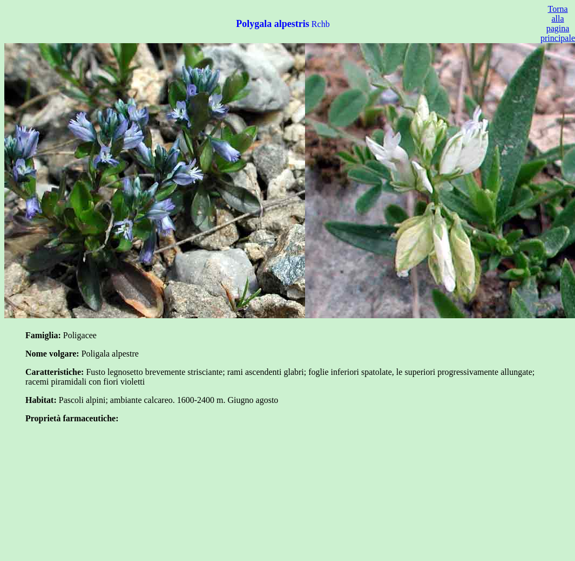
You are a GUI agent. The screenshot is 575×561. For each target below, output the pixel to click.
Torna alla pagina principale (557, 23)
